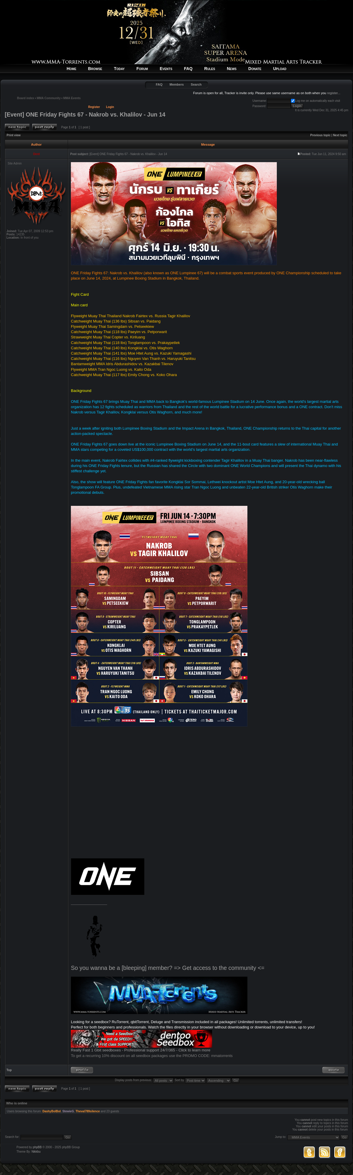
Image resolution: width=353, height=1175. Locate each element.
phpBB (37, 1147)
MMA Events (72, 98)
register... (333, 93)
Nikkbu (36, 1151)
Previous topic (320, 135)
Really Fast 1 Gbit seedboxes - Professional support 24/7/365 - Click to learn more (140, 1050)
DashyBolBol (51, 1111)
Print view (14, 135)
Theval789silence (88, 1111)
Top (9, 1070)
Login (110, 107)
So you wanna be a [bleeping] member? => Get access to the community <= (167, 968)
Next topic (340, 135)
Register (94, 107)
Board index (25, 98)
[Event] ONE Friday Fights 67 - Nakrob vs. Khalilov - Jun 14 (85, 114)
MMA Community (49, 98)
